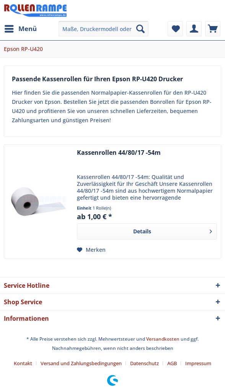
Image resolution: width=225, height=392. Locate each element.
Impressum (198, 363)
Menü (21, 28)
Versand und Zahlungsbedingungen (81, 363)
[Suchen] (140, 28)
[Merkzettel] (175, 28)
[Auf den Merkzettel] (91, 249)
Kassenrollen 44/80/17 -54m (119, 153)
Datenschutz (144, 363)
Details (172, 230)
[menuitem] (20, 28)
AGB (172, 363)
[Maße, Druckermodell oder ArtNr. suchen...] (103, 28)
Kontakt (23, 363)
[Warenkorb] (212, 28)
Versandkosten (162, 339)
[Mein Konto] (194, 28)
